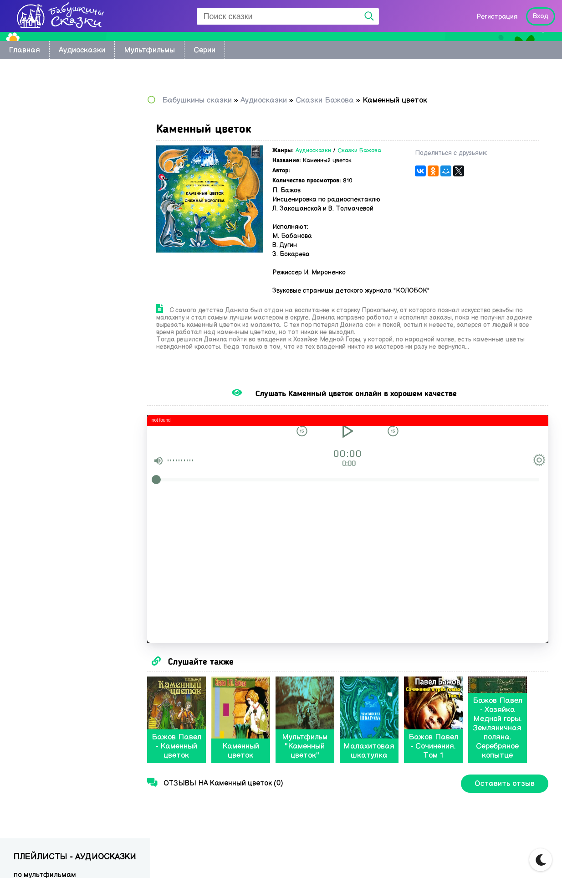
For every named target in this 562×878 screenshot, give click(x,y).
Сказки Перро (37, 251)
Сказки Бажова (376, 150)
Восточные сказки (45, 132)
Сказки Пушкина (42, 264)
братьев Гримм (40, 158)
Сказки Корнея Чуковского (59, 198)
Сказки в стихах (41, 317)
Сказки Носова (40, 224)
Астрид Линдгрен (44, 171)
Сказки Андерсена (46, 237)
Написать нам (507, 858)
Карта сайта (445, 858)
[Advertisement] (75, 424)
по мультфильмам (45, 118)
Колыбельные (37, 145)
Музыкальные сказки (50, 304)
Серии (204, 50)
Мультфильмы (149, 50)
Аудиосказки (82, 50)
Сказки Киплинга (43, 185)
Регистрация (496, 16)
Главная (24, 50)
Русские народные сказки (58, 211)
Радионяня (33, 277)
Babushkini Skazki (66, 856)
